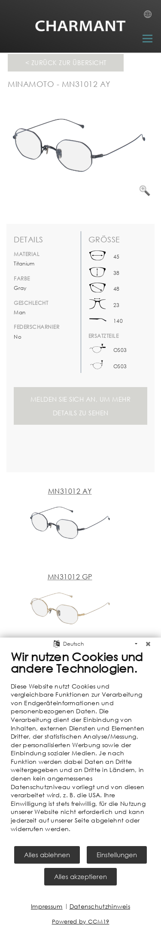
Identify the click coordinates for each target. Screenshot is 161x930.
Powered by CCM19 (80, 921)
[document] (80, 747)
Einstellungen (117, 854)
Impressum (47, 906)
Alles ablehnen (47, 854)
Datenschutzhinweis (100, 906)
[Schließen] (148, 644)
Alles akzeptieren (80, 876)
